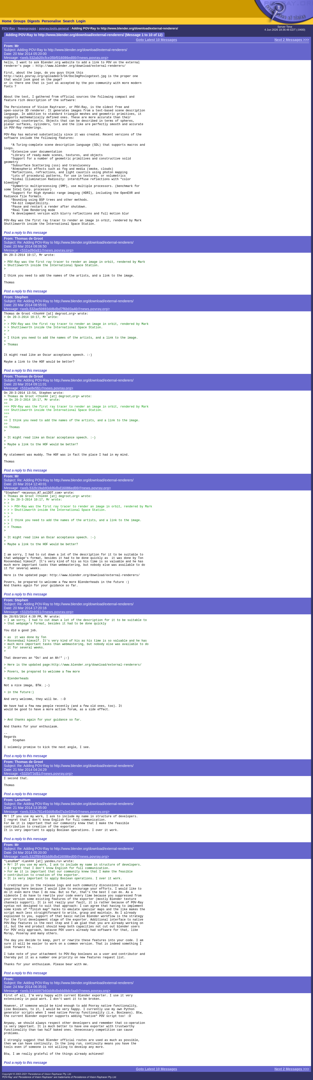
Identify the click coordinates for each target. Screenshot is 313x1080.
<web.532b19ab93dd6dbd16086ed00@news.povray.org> (65, 488)
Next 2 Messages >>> (292, 40)
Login (80, 21)
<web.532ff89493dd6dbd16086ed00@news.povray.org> (64, 856)
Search (68, 21)
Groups (19, 21)
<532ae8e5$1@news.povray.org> (46, 388)
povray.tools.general (54, 28)
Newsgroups (27, 28)
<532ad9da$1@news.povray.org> (47, 250)
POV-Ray (8, 28)
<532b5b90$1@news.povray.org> (47, 612)
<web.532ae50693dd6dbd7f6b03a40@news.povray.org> (65, 309)
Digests (33, 21)
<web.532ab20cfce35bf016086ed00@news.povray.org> (64, 58)
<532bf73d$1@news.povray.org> (46, 774)
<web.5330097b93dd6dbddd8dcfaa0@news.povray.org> (65, 991)
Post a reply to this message (25, 233)
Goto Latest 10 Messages (156, 40)
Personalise (51, 21)
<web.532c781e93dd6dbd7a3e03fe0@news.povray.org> (65, 812)
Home (7, 21)
